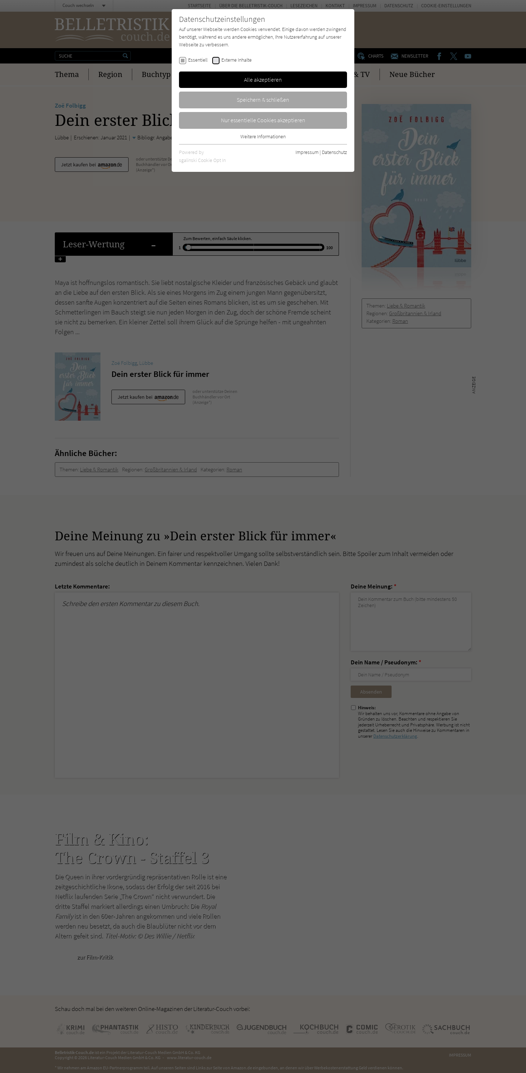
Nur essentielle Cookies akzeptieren (263, 120)
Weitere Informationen (263, 136)
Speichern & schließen (263, 99)
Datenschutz (334, 152)
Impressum (307, 152)
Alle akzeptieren (263, 79)
